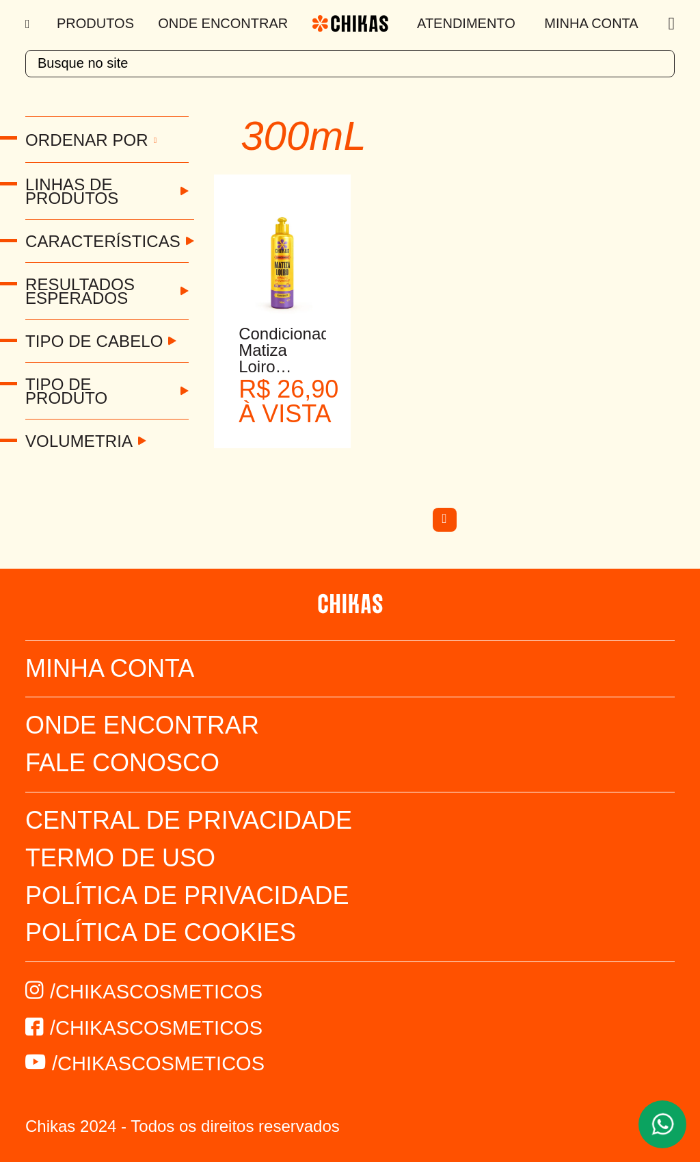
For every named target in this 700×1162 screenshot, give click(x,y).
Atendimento (466, 23)
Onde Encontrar (223, 23)
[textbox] (350, 63)
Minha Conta (591, 23)
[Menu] (29, 24)
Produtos (95, 23)
